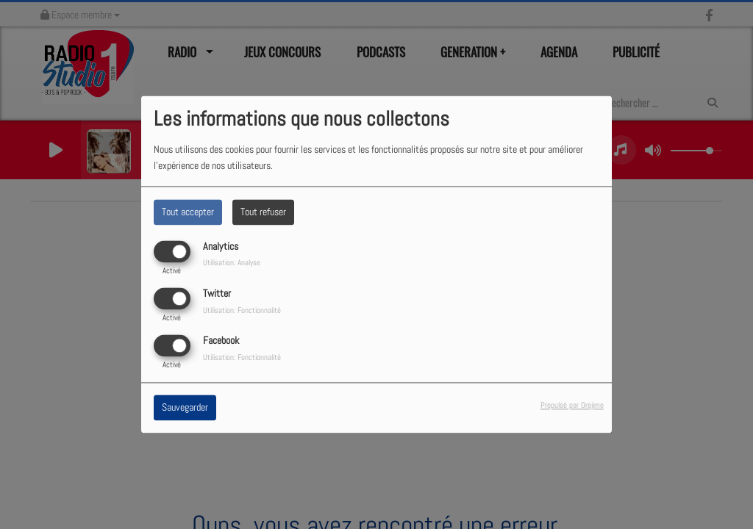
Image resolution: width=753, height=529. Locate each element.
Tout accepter (188, 211)
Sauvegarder (185, 407)
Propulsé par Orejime (572, 405)
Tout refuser (263, 211)
